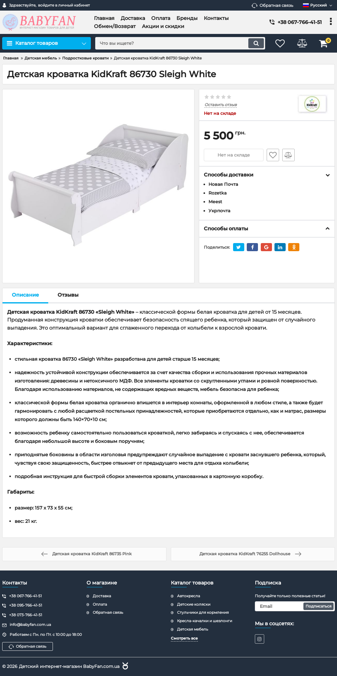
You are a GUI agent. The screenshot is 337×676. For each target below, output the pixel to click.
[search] (180, 43)
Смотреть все (184, 638)
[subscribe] (295, 606)
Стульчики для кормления (203, 612)
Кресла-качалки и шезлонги (204, 620)
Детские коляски (193, 604)
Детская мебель (192, 629)
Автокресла (188, 596)
